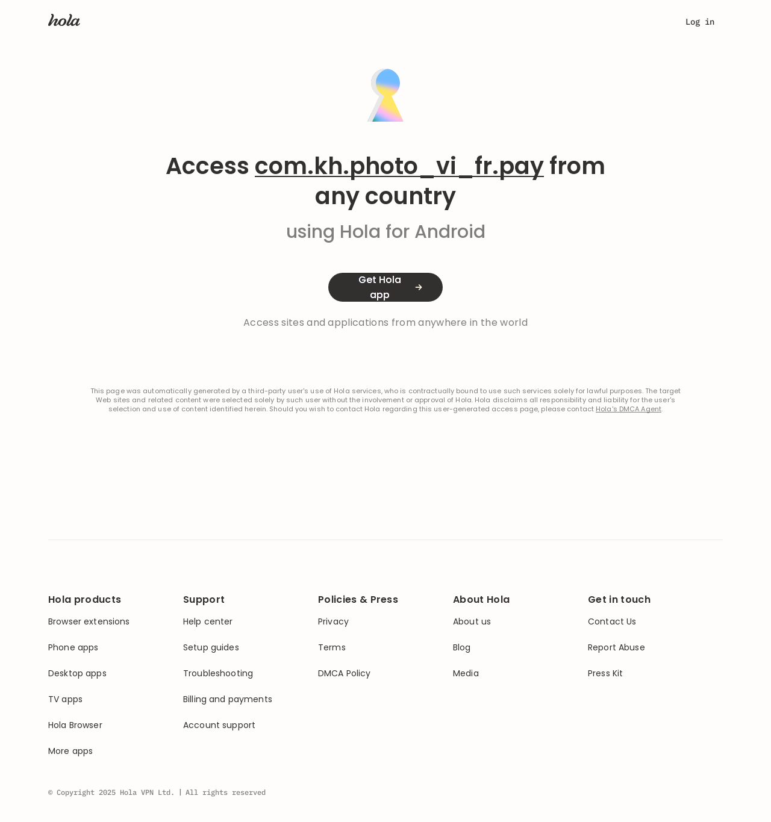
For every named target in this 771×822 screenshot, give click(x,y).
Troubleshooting (218, 673)
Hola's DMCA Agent (628, 409)
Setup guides (211, 647)
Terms (332, 647)
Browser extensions (89, 621)
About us (472, 621)
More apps (70, 751)
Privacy (333, 621)
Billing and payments (227, 699)
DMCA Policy (344, 673)
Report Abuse (616, 647)
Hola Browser (75, 725)
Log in (699, 21)
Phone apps (73, 647)
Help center (208, 621)
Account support (219, 725)
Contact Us (612, 621)
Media (466, 673)
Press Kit (605, 673)
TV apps (65, 699)
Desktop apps (77, 673)
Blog (462, 647)
